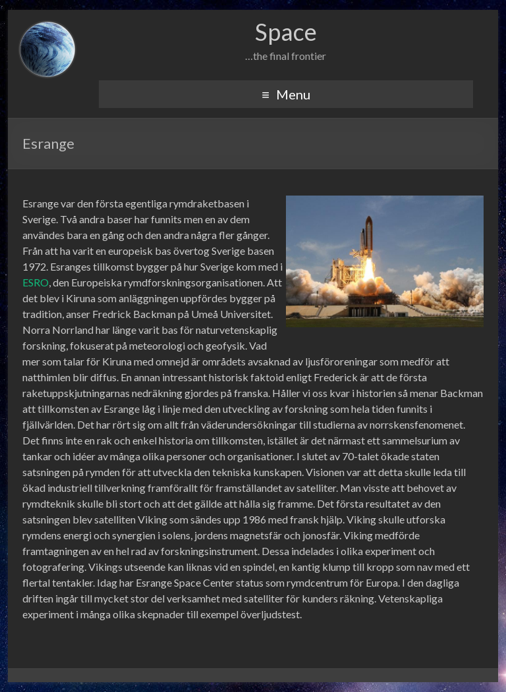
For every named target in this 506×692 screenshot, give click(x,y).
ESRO (35, 282)
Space (286, 31)
